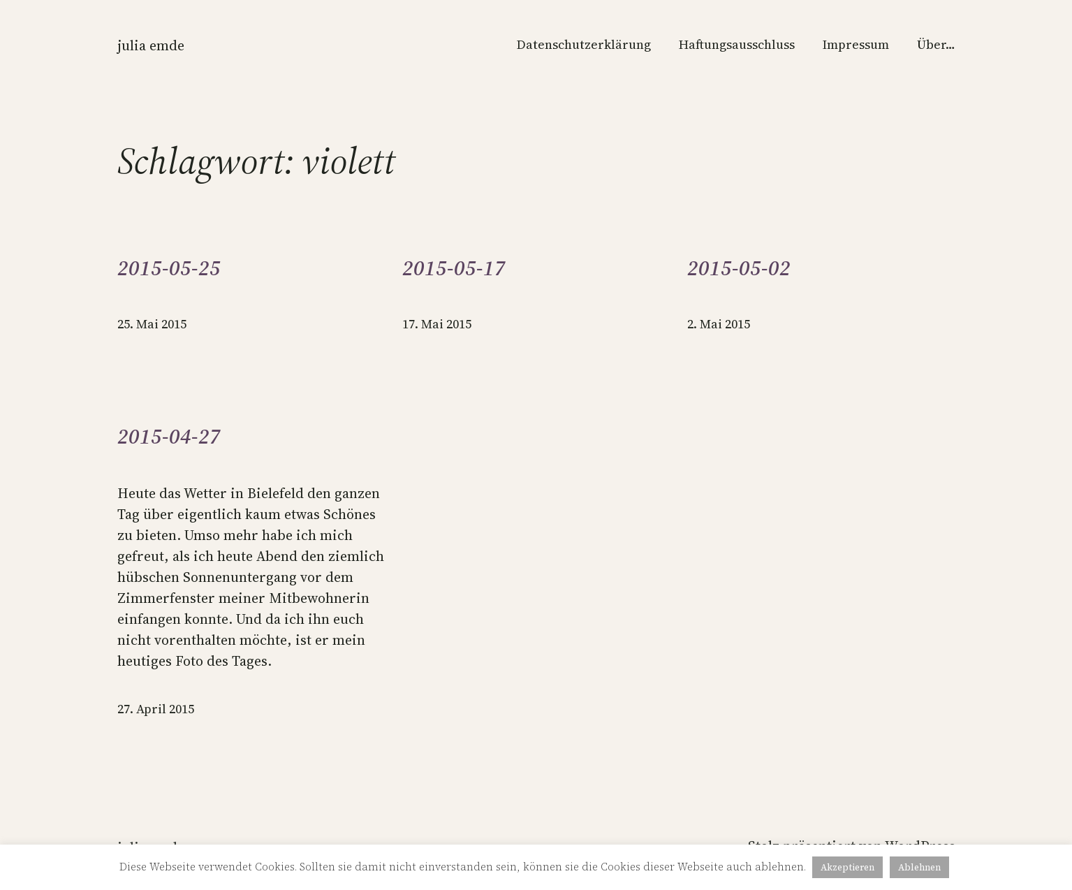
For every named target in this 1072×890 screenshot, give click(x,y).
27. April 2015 (155, 708)
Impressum (856, 44)
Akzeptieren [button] (847, 867)
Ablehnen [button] (919, 867)
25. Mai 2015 (151, 324)
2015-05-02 (739, 268)
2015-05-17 (454, 268)
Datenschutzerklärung (584, 44)
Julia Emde (150, 45)
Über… (936, 44)
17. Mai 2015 (436, 324)
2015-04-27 (169, 436)
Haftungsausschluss (737, 44)
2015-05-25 (169, 268)
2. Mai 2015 (718, 324)
